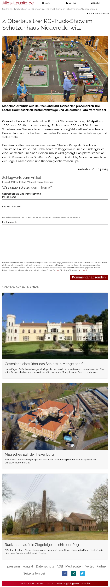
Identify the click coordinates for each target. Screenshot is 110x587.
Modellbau (35, 182)
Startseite (7, 9)
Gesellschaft (19, 182)
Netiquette (83, 270)
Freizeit (6, 182)
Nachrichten (20, 9)
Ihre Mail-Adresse (11, 206)
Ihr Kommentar (10, 222)
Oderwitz (48, 182)
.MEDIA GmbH (79, 583)
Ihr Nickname (9, 197)
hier (57, 270)
